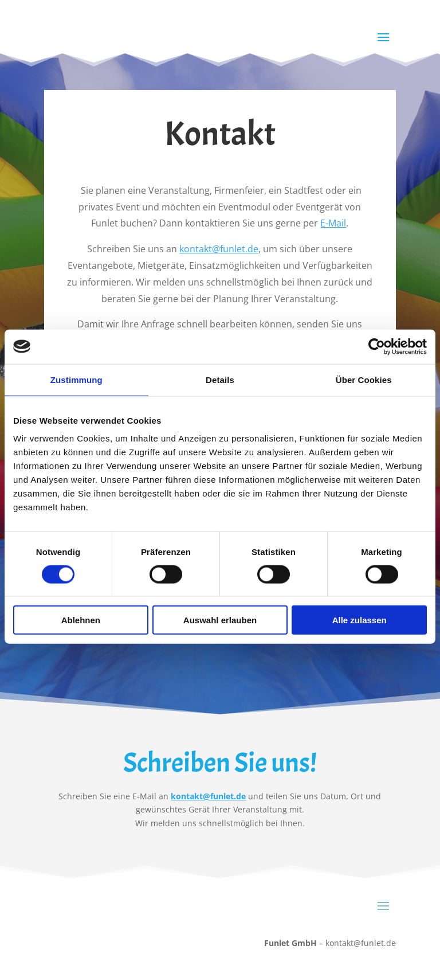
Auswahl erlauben (220, 620)
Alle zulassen (359, 620)
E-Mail (333, 223)
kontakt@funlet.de (218, 249)
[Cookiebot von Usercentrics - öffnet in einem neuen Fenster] (377, 346)
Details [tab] (220, 379)
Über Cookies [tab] (364, 379)
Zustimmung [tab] (76, 379)
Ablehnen (80, 620)
